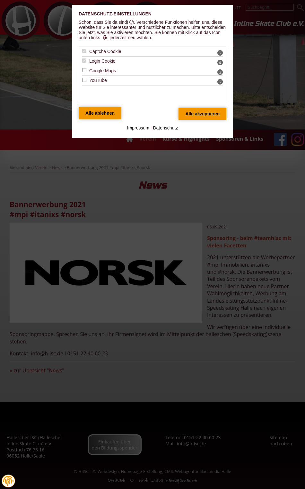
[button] (8, 481)
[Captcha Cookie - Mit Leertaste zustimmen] (84, 51)
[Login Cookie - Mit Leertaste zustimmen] (84, 60)
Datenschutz (165, 127)
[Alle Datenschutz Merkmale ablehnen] (100, 113)
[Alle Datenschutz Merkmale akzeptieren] (202, 114)
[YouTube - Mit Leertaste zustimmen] (84, 80)
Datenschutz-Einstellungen (115, 13)
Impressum (138, 127)
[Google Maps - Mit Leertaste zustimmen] (84, 70)
